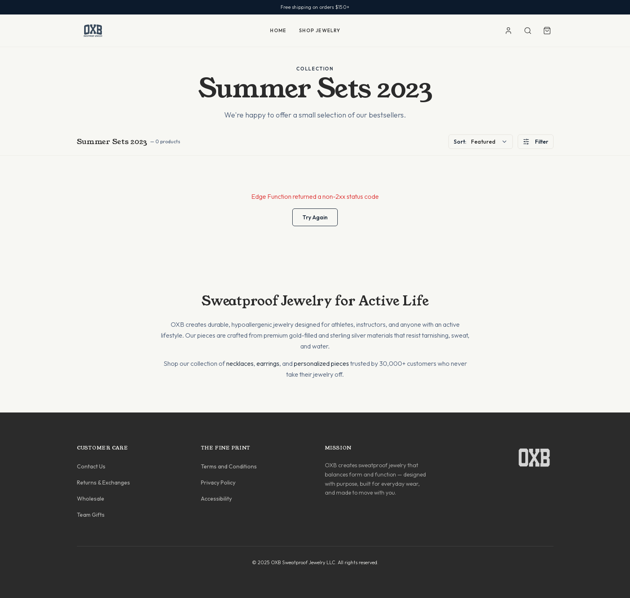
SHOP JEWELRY (319, 30)
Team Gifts (91, 514)
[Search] (527, 30)
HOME (278, 30)
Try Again (315, 217)
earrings (267, 363)
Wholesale (90, 498)
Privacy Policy (218, 482)
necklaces (240, 363)
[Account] (508, 30)
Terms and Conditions (229, 466)
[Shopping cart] (547, 30)
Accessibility (216, 498)
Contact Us (91, 466)
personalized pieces (321, 363)
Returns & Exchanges (103, 482)
